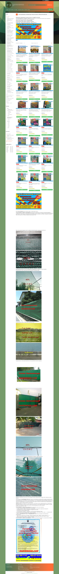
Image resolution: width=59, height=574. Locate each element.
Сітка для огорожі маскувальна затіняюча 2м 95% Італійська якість (47, 129)
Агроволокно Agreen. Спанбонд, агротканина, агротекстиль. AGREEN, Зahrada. (10, 27)
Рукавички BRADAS (10, 64)
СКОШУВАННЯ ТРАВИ (10, 92)
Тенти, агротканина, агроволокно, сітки (10, 48)
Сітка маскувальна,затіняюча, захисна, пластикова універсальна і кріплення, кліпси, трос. (10, 19)
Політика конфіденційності (35, 573)
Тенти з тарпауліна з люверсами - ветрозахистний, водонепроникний (10, 51)
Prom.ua (33, 571)
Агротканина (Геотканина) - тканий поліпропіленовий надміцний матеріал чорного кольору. (10, 31)
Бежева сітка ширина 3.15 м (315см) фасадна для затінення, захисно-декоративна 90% (21, 75)
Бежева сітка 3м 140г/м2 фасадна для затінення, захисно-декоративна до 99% (34, 92)
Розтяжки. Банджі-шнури (9, 81)
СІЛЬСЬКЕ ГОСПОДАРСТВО (9, 88)
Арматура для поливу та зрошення (10, 56)
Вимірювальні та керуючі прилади (9, 79)
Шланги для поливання (10, 53)
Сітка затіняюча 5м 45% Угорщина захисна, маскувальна (34, 164)
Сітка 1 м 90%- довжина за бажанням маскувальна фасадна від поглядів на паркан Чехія (47, 110)
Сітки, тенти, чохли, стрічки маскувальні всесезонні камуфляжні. (10, 23)
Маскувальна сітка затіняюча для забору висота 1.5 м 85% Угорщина (21, 129)
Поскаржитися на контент (28, 573)
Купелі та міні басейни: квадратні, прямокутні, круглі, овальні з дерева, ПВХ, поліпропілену (10, 39)
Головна (7, 9)
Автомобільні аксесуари (9, 73)
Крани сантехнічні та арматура (10, 77)
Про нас (29, 9)
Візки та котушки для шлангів (10, 62)
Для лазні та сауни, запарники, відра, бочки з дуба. (10, 36)
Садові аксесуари (9, 63)
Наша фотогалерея (20, 566)
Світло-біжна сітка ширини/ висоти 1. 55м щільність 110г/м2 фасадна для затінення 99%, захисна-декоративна (34, 55)
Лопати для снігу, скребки (9, 75)
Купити (22, 62)
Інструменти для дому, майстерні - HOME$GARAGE (10, 91)
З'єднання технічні (10, 70)
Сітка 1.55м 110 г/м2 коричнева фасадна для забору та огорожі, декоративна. (21, 110)
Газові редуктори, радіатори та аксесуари (9, 86)
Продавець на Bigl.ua (29, 572)
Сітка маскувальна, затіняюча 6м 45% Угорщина (47, 165)
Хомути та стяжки (9, 69)
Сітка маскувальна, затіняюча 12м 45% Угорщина (47, 183)
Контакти (25, 9)
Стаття (31, 566)
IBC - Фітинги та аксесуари (9, 84)
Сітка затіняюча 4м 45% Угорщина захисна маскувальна (21, 165)
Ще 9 (8, 115)
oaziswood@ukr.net (9, 141)
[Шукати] (46, 5)
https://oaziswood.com (10, 140)
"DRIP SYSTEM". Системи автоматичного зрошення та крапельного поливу (10, 59)
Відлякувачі (9, 82)
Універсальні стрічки (10, 33)
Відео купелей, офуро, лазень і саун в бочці (23, 568)
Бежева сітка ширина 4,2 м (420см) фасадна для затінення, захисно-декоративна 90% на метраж (34, 74)
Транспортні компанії (9, 566)
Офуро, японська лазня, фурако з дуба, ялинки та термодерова (10, 42)
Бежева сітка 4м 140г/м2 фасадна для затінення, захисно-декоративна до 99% (47, 92)
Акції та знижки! (11, 9)
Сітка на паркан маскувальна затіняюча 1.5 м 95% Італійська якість (34, 129)
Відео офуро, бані (9, 99)
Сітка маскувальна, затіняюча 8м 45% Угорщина (21, 183)
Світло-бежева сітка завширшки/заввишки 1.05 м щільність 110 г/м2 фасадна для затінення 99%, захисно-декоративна (21, 55)
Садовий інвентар (9, 68)
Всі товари (15, 9)
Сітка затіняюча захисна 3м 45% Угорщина (46, 147)
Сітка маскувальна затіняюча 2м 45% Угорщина (34, 147)
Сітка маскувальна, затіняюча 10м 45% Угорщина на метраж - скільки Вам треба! (34, 184)
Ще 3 (8, 127)
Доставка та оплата (21, 9)
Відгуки (7, 101)
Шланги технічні (9, 54)
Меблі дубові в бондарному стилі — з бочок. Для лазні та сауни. (10, 46)
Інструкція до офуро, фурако (9, 96)
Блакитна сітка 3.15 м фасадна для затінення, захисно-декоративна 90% (47, 75)
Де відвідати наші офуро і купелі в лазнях (23, 569)
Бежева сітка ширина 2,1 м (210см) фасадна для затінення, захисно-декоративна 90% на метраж (47, 55)
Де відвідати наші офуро (10, 98)
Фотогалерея (8, 100)
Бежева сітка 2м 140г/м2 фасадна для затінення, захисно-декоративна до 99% (21, 92)
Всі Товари (7, 16)
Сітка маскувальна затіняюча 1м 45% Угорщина (21, 147)
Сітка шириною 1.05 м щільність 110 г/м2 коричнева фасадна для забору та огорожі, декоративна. (34, 110)
